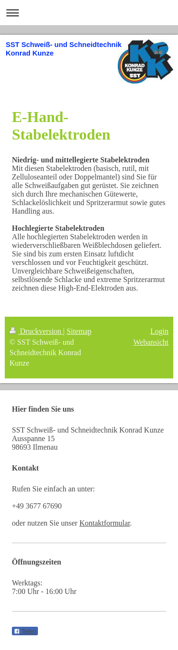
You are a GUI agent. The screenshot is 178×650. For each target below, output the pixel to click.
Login (159, 331)
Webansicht (151, 342)
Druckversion (36, 331)
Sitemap (78, 331)
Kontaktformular (104, 523)
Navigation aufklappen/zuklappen (89, 12)
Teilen (25, 631)
